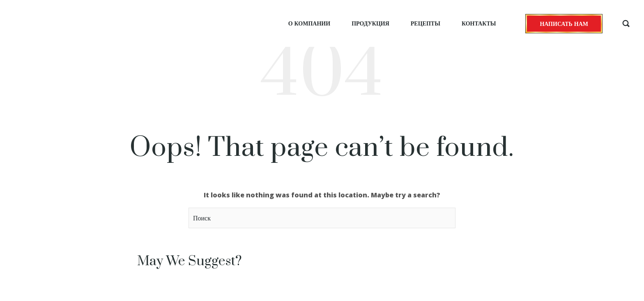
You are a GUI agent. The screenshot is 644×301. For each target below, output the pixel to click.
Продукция (370, 23)
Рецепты (425, 23)
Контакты (479, 23)
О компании (309, 23)
